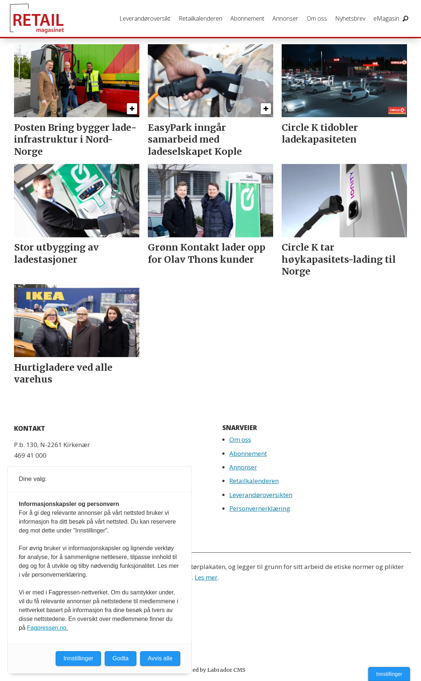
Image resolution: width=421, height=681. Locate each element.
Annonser (285, 18)
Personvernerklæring (259, 508)
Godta (120, 658)
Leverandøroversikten (260, 494)
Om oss (317, 18)
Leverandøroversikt (144, 18)
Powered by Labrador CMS (210, 670)
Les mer (206, 577)
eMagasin (386, 18)
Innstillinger (389, 674)
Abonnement (247, 18)
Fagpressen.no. (47, 628)
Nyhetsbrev (350, 18)
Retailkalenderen (200, 18)
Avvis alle (160, 658)
